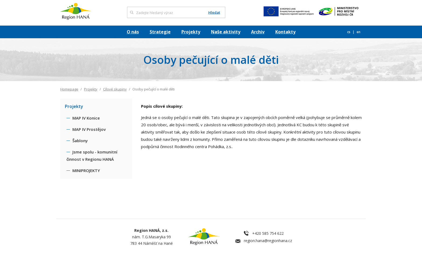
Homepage (69, 89)
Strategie (160, 32)
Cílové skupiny (115, 89)
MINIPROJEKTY (86, 170)
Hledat (214, 12)
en (358, 32)
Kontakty (285, 32)
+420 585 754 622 (268, 233)
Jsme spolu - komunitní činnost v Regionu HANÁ (91, 155)
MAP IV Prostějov (89, 129)
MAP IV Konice (86, 118)
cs (349, 32)
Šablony (80, 140)
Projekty (190, 32)
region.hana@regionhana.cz (268, 240)
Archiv (258, 32)
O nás (133, 32)
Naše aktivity (225, 32)
